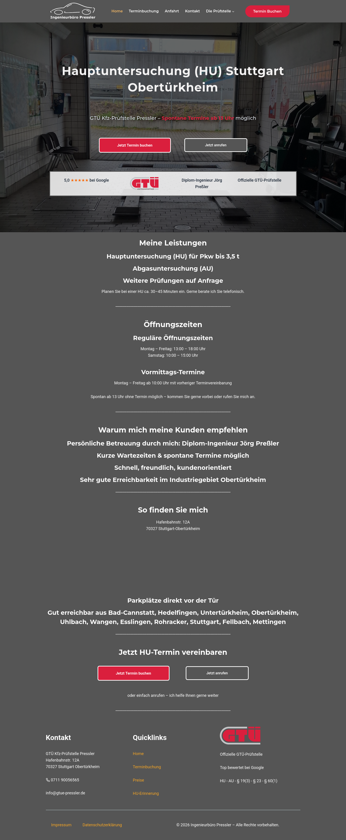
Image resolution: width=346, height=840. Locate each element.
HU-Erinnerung (146, 793)
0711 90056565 (65, 780)
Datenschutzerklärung (102, 824)
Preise (138, 780)
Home (117, 11)
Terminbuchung (144, 11)
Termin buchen (267, 11)
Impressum (61, 824)
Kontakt (192, 11)
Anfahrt (172, 11)
